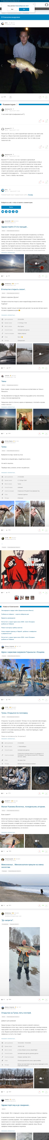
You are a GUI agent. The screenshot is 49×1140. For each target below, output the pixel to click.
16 (4, 905)
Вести (3, 230)
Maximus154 (8, 109)
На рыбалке (5, 924)
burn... (6, 23)
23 (4, 999)
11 (4, 851)
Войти (11, 207)
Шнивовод (8, 283)
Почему (30, 195)
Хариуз (7, 1099)
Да (24, 9)
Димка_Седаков (9, 646)
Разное (4, 547)
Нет (12, 9)
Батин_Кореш (9, 441)
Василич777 (8, 128)
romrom (7, 375)
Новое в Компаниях (11, 607)
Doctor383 (8, 221)
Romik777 (7, 801)
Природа (4, 871)
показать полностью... (8, 252)
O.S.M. (6, 537)
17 (4, 368)
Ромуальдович (9, 859)
